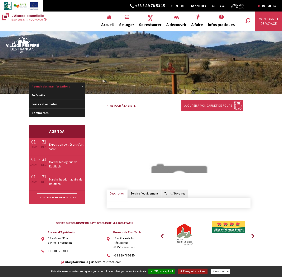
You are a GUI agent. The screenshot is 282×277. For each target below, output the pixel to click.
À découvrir (176, 24)
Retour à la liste (123, 106)
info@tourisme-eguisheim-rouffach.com (93, 262)
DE (263, 5)
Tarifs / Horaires (174, 193)
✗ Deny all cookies (193, 271)
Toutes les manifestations (58, 197)
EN (269, 5)
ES (274, 5)
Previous (162, 235)
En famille (38, 95)
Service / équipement (144, 193)
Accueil (107, 24)
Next (251, 235)
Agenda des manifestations (51, 86)
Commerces (40, 113)
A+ (221, 6)
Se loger (126, 24)
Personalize (221, 271)
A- (224, 6)
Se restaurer (150, 24)
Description (117, 193)
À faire (197, 24)
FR (258, 5)
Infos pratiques (221, 24)
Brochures (198, 6)
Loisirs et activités (44, 104)
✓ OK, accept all (161, 271)
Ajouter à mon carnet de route (208, 106)
